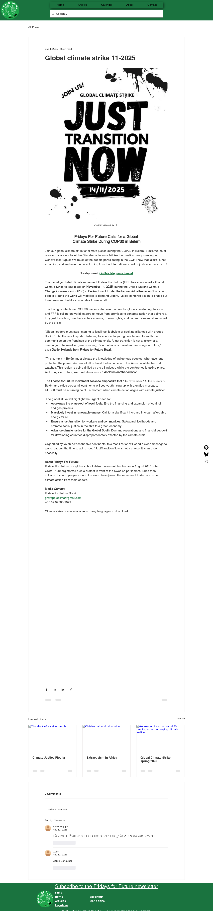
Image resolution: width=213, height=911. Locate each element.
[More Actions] (166, 828)
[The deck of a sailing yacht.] (52, 738)
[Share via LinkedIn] (62, 689)
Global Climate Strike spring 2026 (155, 759)
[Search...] (106, 13)
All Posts (33, 27)
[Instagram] (206, 461)
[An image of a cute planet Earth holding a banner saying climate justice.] (160, 738)
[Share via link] (71, 689)
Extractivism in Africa (102, 757)
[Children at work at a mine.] (107, 738)
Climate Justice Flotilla (48, 757)
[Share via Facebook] (46, 689)
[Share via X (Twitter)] (54, 689)
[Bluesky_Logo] (206, 454)
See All (181, 718)
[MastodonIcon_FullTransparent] (206, 447)
